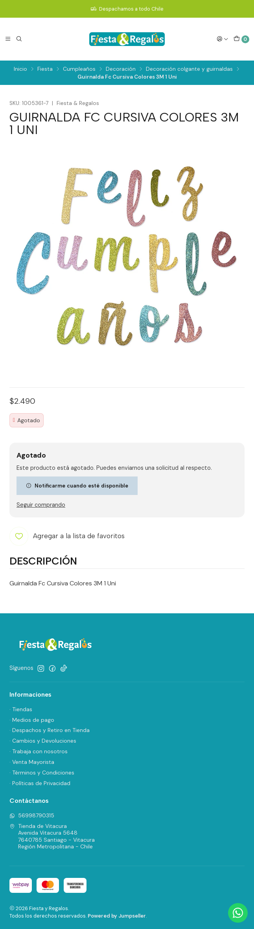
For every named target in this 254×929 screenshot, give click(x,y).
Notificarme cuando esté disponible (77, 485)
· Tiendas (20, 709)
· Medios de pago (31, 719)
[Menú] (8, 39)
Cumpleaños (79, 69)
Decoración (121, 69)
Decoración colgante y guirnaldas (189, 69)
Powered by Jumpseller (117, 915)
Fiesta (45, 69)
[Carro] (241, 39)
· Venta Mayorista (31, 761)
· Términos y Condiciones (41, 772)
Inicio (20, 69)
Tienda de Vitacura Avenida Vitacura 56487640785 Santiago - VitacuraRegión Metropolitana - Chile (52, 836)
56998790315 (31, 815)
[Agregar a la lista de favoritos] (67, 536)
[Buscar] (19, 39)
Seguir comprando (41, 505)
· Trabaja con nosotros (38, 751)
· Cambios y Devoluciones (42, 740)
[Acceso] (222, 39)
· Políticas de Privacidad (39, 783)
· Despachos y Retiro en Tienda (49, 730)
